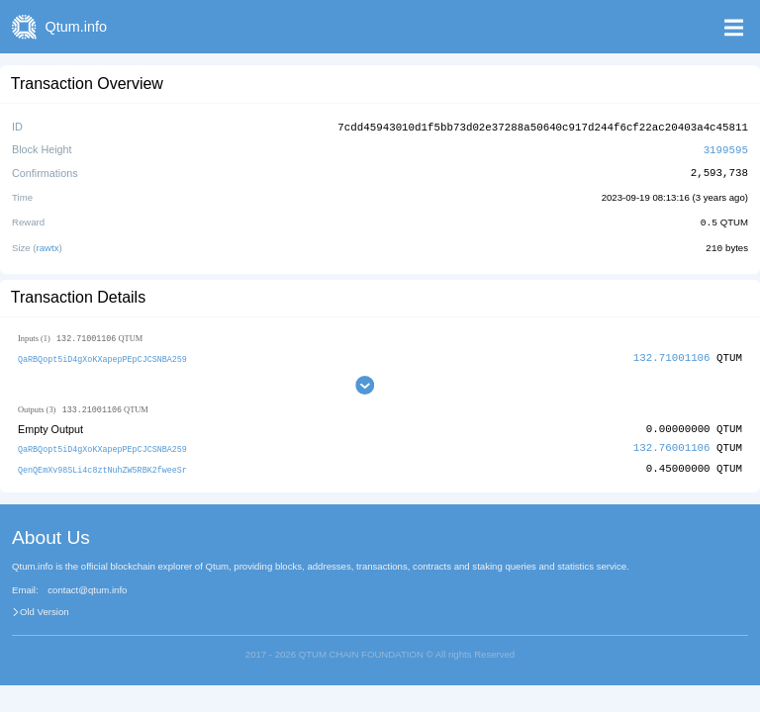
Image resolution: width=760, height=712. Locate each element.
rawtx (48, 244)
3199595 (726, 147)
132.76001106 (672, 445)
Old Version (44, 608)
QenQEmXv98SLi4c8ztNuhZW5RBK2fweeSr (102, 466)
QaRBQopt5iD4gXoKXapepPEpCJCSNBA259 (102, 355)
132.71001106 (672, 354)
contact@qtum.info (87, 587)
